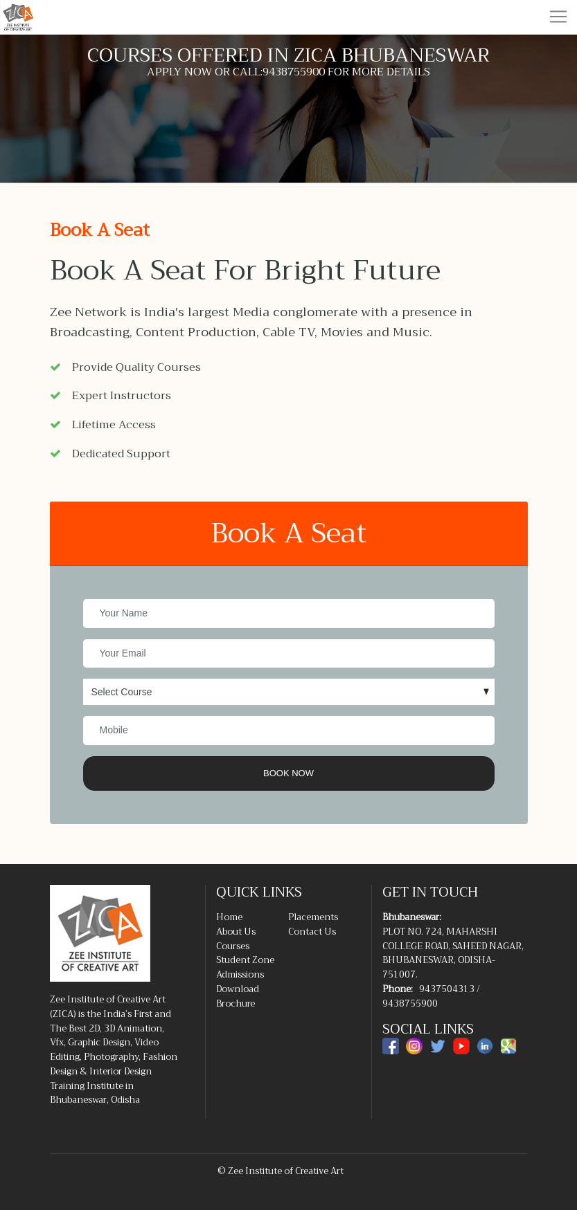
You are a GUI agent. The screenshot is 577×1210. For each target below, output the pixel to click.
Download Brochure (237, 996)
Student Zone (245, 960)
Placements (313, 917)
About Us (236, 931)
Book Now (288, 773)
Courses (232, 946)
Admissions (240, 974)
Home (229, 917)
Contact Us (312, 931)
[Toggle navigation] (558, 16)
